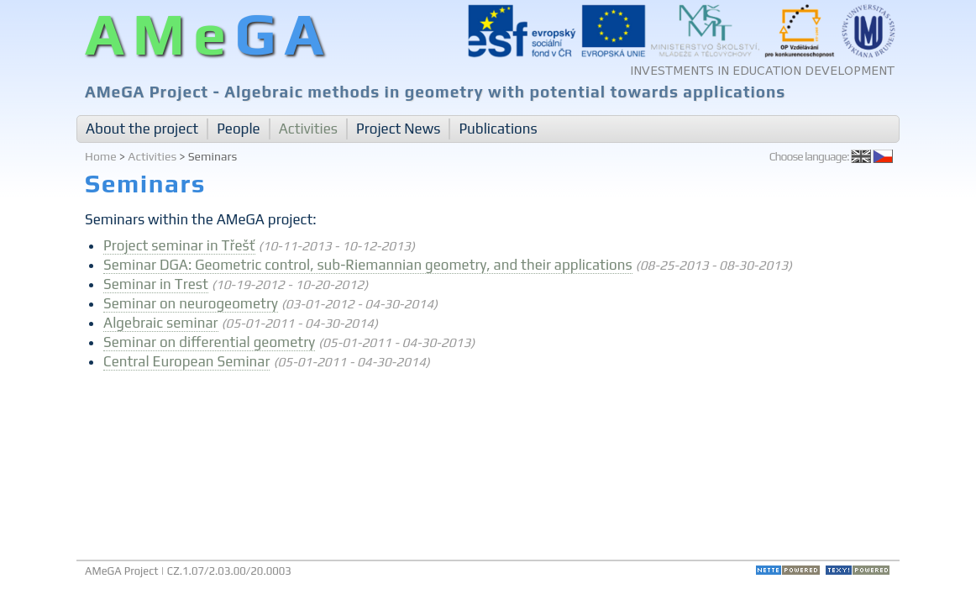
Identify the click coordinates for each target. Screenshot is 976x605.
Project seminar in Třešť (179, 245)
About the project (142, 128)
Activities (308, 128)
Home (101, 156)
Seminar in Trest (155, 284)
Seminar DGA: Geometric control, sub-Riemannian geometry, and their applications (367, 264)
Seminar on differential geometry (209, 342)
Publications (498, 128)
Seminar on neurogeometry (190, 303)
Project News (398, 128)
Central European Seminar (186, 361)
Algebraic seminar (160, 322)
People (238, 128)
